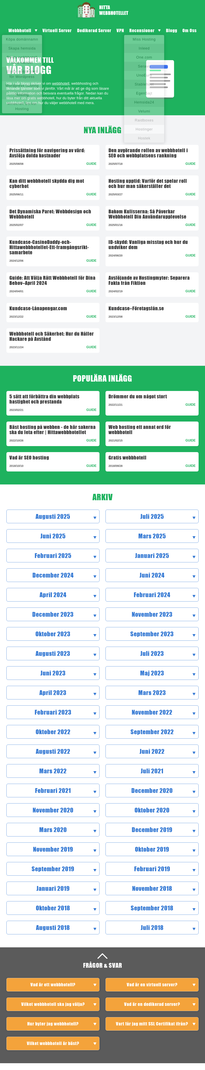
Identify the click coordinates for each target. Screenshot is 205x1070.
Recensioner (142, 30)
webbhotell (60, 84)
